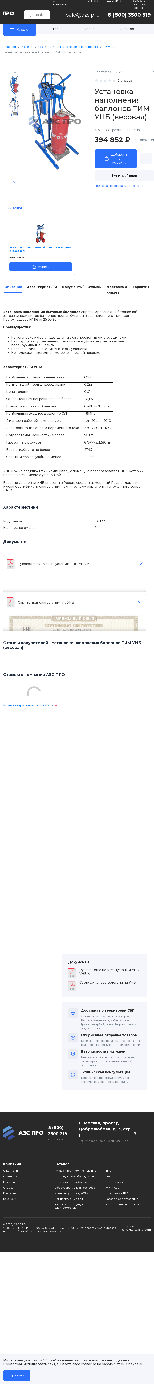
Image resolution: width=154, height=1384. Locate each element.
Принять (17, 1375)
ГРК (51, 47)
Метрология (114, 1182)
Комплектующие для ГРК (71, 1198)
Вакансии (9, 1198)
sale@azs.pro (57, 1139)
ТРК (108, 1170)
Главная (10, 47)
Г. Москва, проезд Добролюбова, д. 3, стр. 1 (105, 1129)
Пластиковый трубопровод (73, 1182)
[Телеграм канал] (134, 1133)
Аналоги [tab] (15, 208)
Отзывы (8, 1187)
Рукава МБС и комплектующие (75, 1170)
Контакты (9, 1193)
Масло (89, 29)
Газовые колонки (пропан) (79, 47)
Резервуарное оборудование (75, 1176)
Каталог (27, 47)
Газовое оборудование (122, 1198)
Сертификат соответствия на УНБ (46, 602)
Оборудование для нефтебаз (75, 1187)
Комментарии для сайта (30, 705)
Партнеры (10, 1176)
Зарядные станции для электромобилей (70, 1206)
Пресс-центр (12, 1182)
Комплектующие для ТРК (71, 1193)
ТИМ (106, 47)
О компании (11, 1170)
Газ (55, 29)
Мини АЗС (113, 1187)
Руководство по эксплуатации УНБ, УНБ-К (53, 564)
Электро (127, 29)
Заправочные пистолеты (123, 1204)
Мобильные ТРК (117, 1193)
